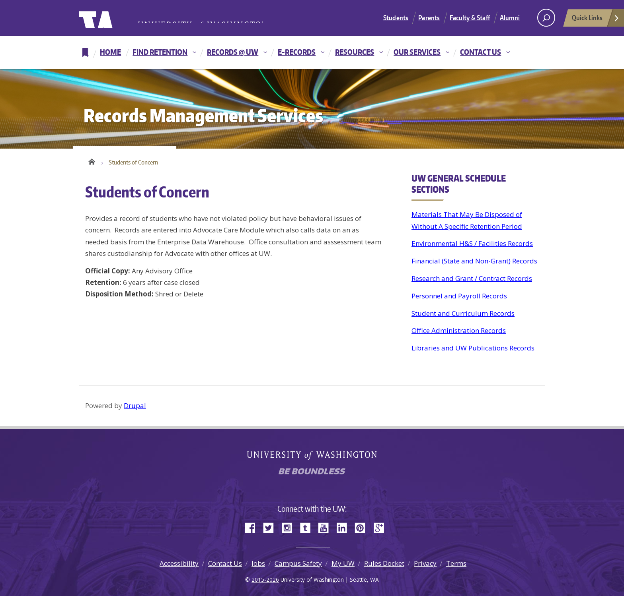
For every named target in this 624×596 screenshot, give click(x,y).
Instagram (289, 527)
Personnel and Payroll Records (459, 295)
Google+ (381, 527)
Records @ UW (232, 52)
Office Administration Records (458, 330)
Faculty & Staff (470, 17)
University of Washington (111, 18)
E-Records (297, 52)
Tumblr (308, 527)
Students (395, 17)
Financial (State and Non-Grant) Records (474, 260)
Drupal (135, 405)
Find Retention (160, 52)
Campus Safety (298, 563)
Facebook (253, 527)
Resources (354, 52)
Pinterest (363, 527)
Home (110, 52)
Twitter (271, 527)
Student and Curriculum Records (463, 313)
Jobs (258, 563)
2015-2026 (265, 579)
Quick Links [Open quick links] (596, 20)
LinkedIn (344, 527)
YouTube (326, 527)
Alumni (510, 17)
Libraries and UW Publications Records (472, 347)
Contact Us (480, 52)
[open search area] (546, 18)
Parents (429, 17)
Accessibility (179, 563)
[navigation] (312, 52)
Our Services (417, 52)
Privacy (425, 563)
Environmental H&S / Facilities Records (472, 243)
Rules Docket (384, 563)
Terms (456, 563)
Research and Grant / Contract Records (471, 278)
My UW (343, 563)
